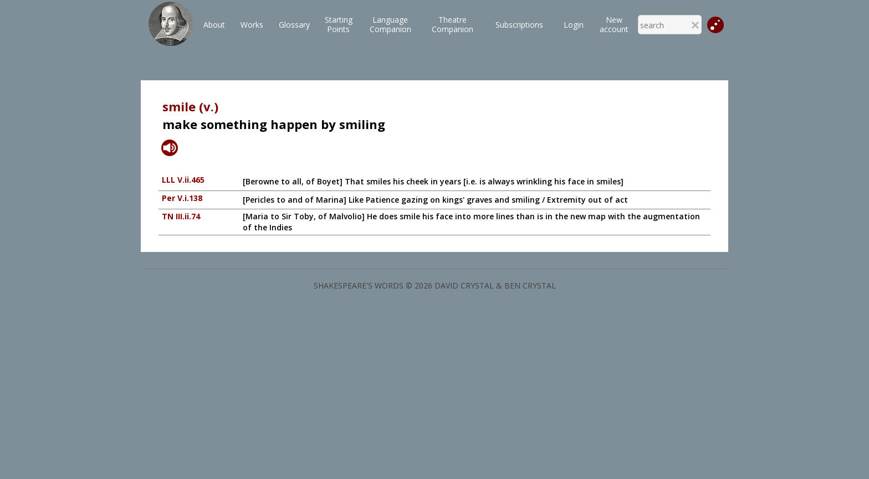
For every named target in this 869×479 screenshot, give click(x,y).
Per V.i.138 (182, 198)
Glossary (294, 24)
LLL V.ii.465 (183, 179)
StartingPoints (338, 24)
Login (574, 24)
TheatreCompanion (452, 24)
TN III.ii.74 (181, 216)
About (214, 24)
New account (614, 24)
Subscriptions (519, 24)
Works (252, 24)
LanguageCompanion (390, 24)
